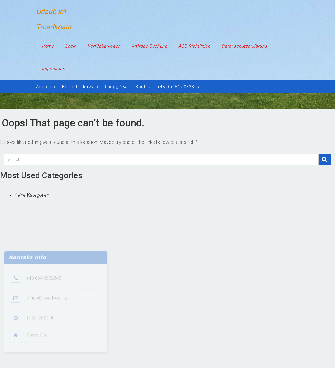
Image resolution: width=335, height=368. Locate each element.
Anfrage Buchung (149, 46)
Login (70, 46)
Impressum (53, 68)
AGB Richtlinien (194, 46)
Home (48, 46)
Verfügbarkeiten (104, 46)
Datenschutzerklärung (244, 46)
